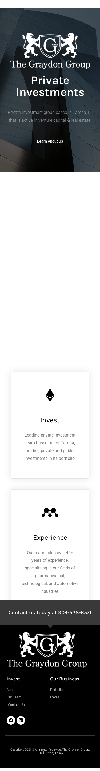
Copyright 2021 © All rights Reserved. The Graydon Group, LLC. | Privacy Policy (50, 751)
